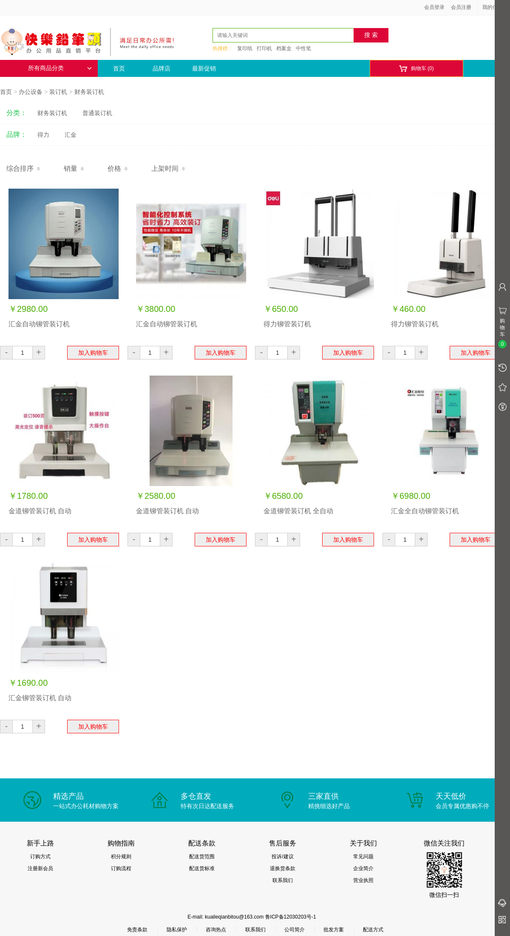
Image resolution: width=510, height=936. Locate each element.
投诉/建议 (282, 857)
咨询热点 (216, 930)
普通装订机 (97, 113)
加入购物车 (93, 352)
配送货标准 (202, 868)
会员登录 (434, 7)
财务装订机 (89, 91)
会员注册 (461, 7)
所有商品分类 (60, 68)
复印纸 (244, 48)
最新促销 (204, 68)
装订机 (58, 91)
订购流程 (121, 868)
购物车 (416, 68)
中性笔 (303, 48)
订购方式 (40, 857)
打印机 (264, 48)
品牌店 (161, 68)
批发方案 (333, 930)
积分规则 (121, 857)
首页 (119, 68)
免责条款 (137, 930)
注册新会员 (40, 868)
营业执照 (363, 880)
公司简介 (294, 930)
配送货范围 (202, 857)
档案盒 (284, 48)
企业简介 (363, 868)
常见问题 (363, 857)
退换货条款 (282, 868)
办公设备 (30, 91)
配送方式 (373, 930)
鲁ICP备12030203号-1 (290, 917)
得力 (43, 134)
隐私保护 (177, 930)
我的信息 (495, 7)
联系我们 (282, 880)
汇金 (70, 134)
